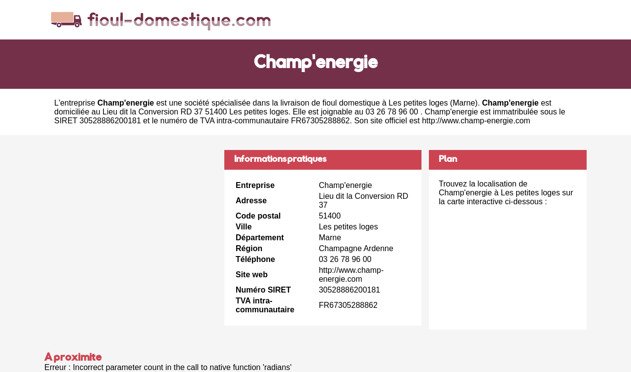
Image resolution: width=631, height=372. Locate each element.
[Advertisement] (130, 219)
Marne (464, 103)
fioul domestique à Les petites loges (385, 103)
